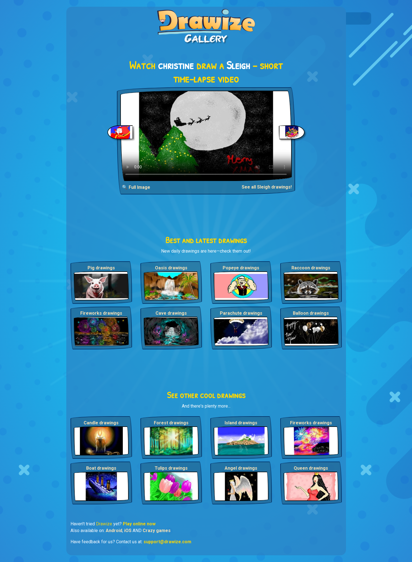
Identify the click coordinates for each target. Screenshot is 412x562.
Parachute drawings (241, 313)
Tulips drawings (171, 468)
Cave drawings (171, 313)
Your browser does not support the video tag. (206, 136)
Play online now (139, 523)
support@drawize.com (167, 541)
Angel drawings (241, 468)
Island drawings (241, 422)
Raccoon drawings (310, 268)
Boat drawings (101, 468)
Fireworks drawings (101, 313)
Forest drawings (171, 422)
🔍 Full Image (136, 187)
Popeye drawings (241, 268)
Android (114, 530)
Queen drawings (311, 468)
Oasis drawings (171, 268)
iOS (127, 530)
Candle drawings (101, 422)
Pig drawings (101, 268)
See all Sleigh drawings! (267, 187)
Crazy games (157, 530)
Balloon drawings (311, 313)
